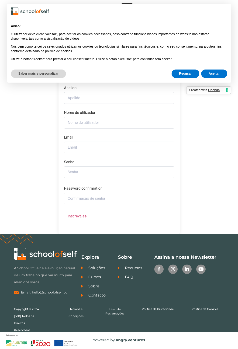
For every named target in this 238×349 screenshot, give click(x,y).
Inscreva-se (77, 216)
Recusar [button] (185, 73)
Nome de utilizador (79, 113)
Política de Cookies (205, 309)
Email (68, 137)
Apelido (70, 88)
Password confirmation (83, 188)
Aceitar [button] (214, 73)
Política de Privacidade (158, 309)
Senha (69, 162)
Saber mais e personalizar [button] (38, 73)
